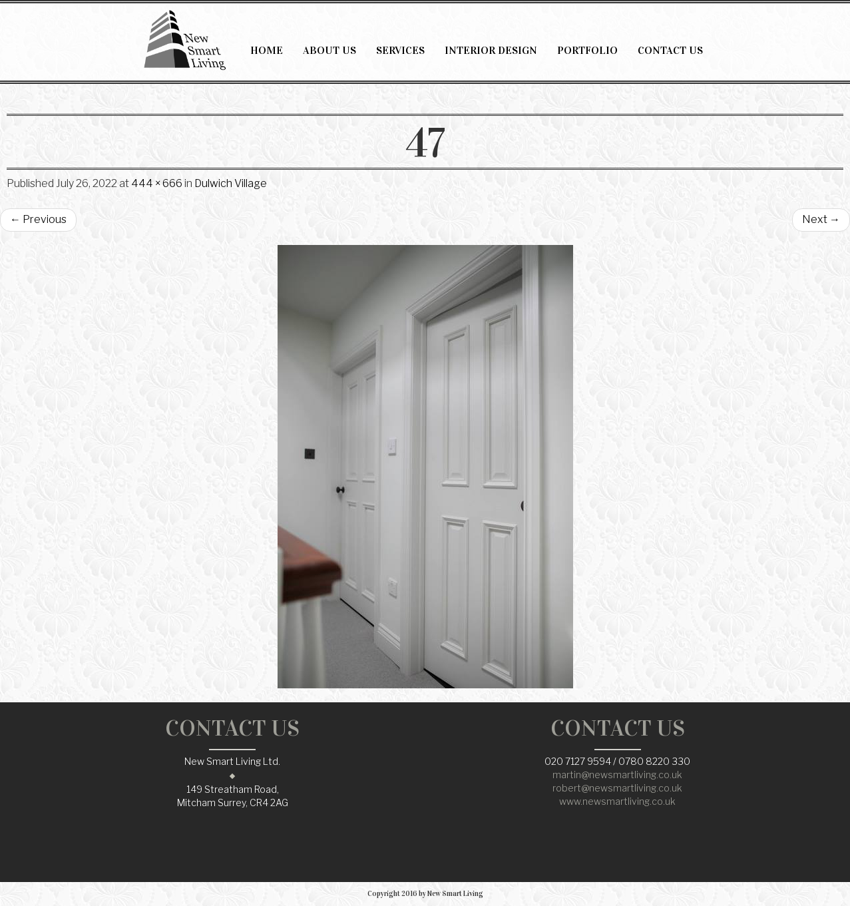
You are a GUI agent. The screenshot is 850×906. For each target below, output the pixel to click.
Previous (38, 219)
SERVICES (400, 50)
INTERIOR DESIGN (491, 50)
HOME (266, 50)
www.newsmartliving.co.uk (617, 801)
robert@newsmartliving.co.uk (617, 787)
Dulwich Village (230, 183)
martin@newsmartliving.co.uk (617, 774)
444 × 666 (156, 183)
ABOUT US (329, 50)
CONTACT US (670, 50)
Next (821, 219)
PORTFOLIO (587, 50)
